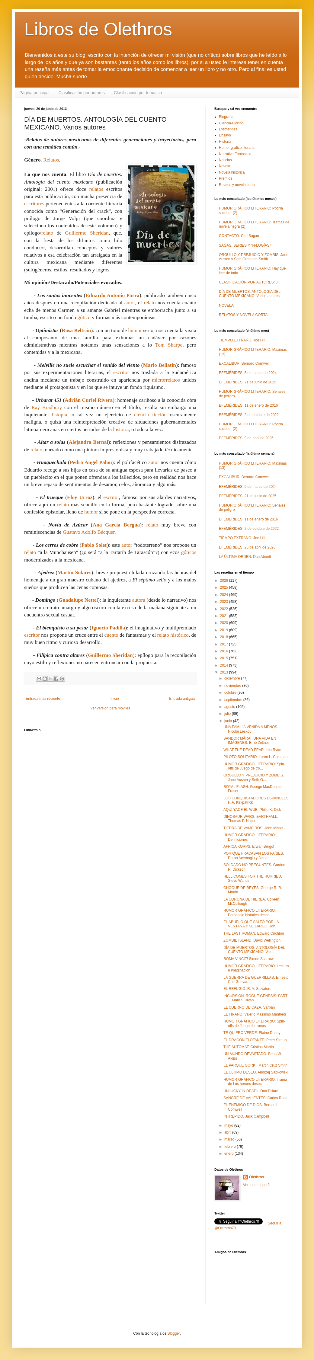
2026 (224, 580)
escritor (121, 372)
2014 (224, 665)
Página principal (34, 92)
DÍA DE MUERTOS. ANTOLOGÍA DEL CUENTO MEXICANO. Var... (254, 950)
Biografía (226, 117)
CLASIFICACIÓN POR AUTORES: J (248, 282)
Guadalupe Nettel (78, 600)
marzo (230, 1139)
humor (135, 330)
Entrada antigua (182, 698)
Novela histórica (232, 172)
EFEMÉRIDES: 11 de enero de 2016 (248, 405)
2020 (224, 623)
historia (121, 429)
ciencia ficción (150, 415)
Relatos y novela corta (237, 185)
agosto (230, 707)
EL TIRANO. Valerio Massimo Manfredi (254, 1014)
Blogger (174, 1333)
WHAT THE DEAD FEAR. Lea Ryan (252, 750)
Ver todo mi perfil (256, 1185)
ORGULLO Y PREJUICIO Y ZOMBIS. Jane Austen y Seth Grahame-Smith (253, 257)
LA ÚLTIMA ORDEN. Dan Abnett (245, 557)
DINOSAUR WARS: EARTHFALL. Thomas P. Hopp (250, 818)
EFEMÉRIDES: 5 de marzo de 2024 (248, 373)
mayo (229, 1125)
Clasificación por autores (82, 92)
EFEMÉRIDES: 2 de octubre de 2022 (249, 415)
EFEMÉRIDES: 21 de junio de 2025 (247, 382)
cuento (111, 635)
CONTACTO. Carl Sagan (239, 236)
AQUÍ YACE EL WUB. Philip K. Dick (252, 810)
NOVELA (226, 305)
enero (229, 1153)
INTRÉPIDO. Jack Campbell (246, 1116)
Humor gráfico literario (237, 148)
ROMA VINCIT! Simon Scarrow (248, 959)
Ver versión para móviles (110, 708)
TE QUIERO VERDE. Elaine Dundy (251, 1033)
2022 (224, 609)
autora (138, 600)
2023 (224, 602)
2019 (224, 630)
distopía (59, 415)
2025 (224, 587)
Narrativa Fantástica (235, 154)
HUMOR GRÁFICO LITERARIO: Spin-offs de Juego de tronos (254, 1023)
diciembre (232, 678)
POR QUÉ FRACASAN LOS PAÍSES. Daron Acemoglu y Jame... (253, 855)
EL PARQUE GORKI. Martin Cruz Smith (255, 1065)
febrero (230, 1146)
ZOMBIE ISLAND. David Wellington (251, 940)
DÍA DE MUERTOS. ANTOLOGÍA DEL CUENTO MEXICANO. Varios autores (249, 294)
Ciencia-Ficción (231, 123)
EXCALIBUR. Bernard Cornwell (244, 363)
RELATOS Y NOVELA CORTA (243, 315)
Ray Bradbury (46, 407)
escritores (34, 203)
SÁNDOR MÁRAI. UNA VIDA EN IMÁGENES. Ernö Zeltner (249, 740)
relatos (96, 189)
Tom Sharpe (168, 345)
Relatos (51, 160)
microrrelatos (166, 380)
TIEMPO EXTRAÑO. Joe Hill (242, 340)
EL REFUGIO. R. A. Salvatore (247, 989)
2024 (224, 595)
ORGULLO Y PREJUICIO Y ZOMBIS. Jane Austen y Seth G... (253, 777)
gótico (84, 317)
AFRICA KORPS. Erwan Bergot (248, 846)
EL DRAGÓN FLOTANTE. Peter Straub (255, 1040)
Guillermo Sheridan (86, 233)
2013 (224, 672)
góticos (188, 552)
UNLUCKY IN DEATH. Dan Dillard (250, 1091)
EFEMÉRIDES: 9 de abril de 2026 (246, 438)
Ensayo (225, 135)
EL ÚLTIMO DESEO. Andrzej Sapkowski (255, 1072)
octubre (230, 692)
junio (228, 721)
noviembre (233, 685)
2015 (224, 658)
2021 (224, 616)
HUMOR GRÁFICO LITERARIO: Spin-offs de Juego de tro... (254, 766)
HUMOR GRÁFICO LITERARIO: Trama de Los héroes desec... (255, 1081)
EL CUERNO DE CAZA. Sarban (249, 1007)
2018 (224, 637)
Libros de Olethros (98, 29)
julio (228, 714)
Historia (225, 141)
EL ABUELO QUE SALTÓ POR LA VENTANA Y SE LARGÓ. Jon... (251, 924)
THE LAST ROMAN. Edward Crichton (253, 933)
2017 (224, 644)
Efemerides (228, 129)
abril (228, 1132)
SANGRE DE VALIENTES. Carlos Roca (255, 1098)
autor (129, 303)
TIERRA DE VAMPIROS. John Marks (253, 828)
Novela (224, 166)
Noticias (225, 160)
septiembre (233, 700)
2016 (224, 651)
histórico (179, 635)
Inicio (115, 698)
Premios (225, 178)
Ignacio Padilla (108, 628)
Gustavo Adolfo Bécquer (88, 532)
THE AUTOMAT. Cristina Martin (248, 1047)
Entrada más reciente (43, 698)
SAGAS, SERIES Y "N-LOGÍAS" (245, 245)
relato (47, 233)
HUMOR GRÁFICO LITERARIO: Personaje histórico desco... (249, 912)
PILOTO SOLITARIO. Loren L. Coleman (255, 757)
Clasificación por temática (138, 92)
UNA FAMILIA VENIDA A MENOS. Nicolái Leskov (250, 729)
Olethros (256, 1177)
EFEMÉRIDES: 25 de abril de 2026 (247, 547)
